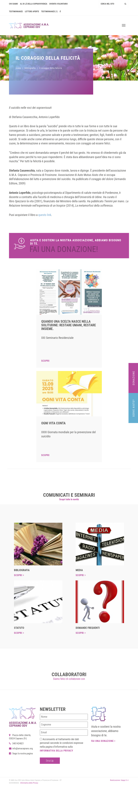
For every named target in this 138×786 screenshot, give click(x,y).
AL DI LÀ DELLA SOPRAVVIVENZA (33, 4)
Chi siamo (13, 4)
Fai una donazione (103, 741)
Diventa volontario (58, 4)
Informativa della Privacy (56, 750)
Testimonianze (16, 11)
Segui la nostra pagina (21, 753)
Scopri (45, 360)
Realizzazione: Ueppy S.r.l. (119, 780)
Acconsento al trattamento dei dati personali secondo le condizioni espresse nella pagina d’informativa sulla (61, 745)
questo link (44, 215)
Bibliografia (30, 68)
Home (18, 68)
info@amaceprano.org (21, 748)
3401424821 (16, 743)
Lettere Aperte (32, 11)
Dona (69, 245)
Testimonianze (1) (49, 11)
